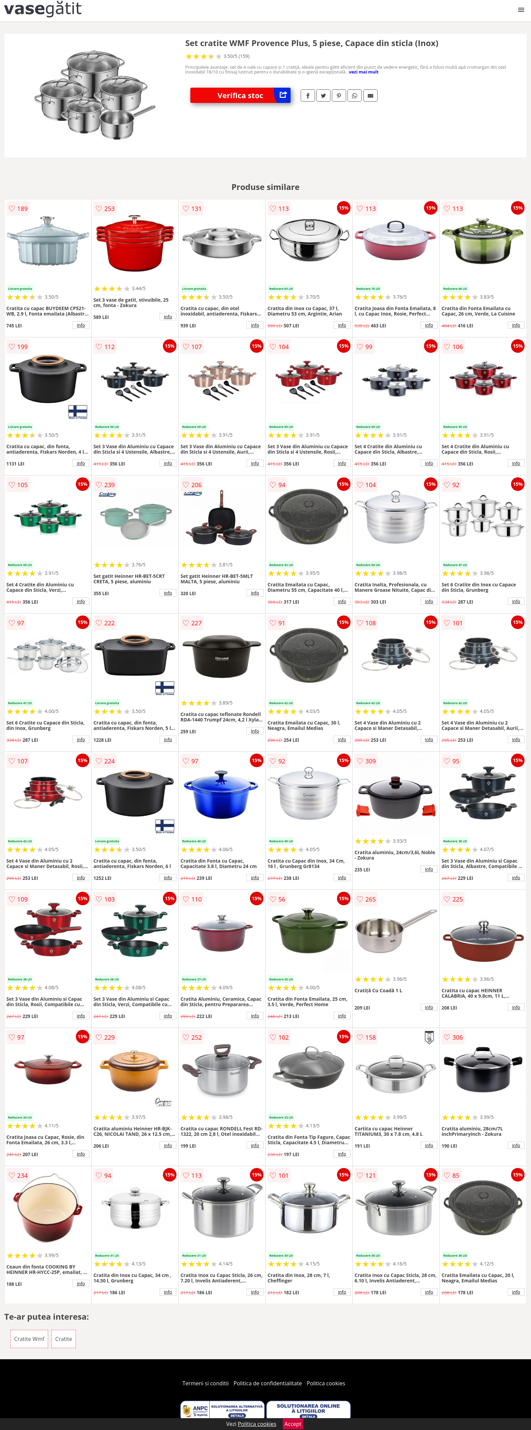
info (81, 325)
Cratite (63, 1339)
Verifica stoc (254, 95)
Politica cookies (326, 1383)
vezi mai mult (364, 72)
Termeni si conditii (206, 1383)
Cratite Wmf (29, 1339)
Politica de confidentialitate (268, 1383)
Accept (292, 1424)
